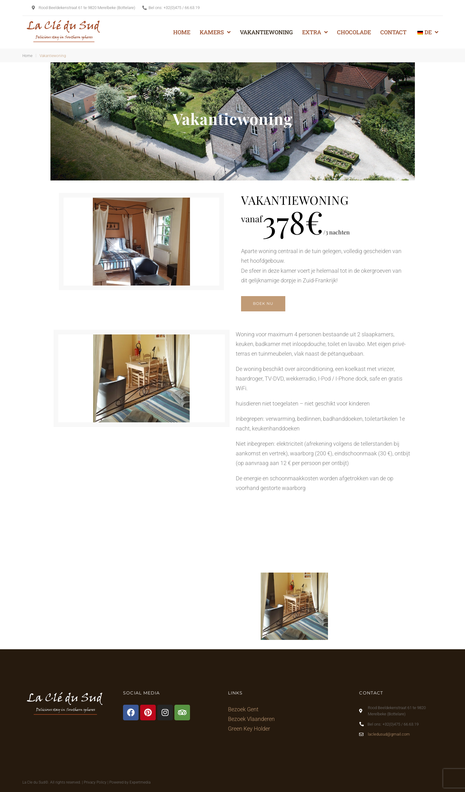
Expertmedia (140, 782)
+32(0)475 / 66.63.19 (182, 7)
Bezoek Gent (243, 709)
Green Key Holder (249, 728)
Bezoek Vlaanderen (251, 719)
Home (27, 56)
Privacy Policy (95, 782)
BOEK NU (263, 303)
